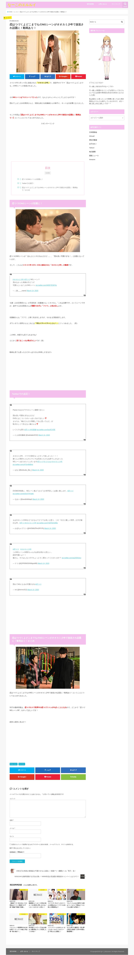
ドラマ (22, 764)
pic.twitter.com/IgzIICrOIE (46, 430)
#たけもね (47, 462)
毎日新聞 (92, 151)
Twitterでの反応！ (28, 183)
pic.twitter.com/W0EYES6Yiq (46, 285)
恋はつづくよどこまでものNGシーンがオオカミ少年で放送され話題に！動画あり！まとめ (49, 189)
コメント (12, 799)
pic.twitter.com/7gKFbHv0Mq (47, 523)
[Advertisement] (48, 142)
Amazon (92, 159)
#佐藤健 (33, 430)
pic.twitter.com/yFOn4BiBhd (23, 465)
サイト (12, 836)
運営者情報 (90, 4)
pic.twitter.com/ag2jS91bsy (71, 558)
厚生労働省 (93, 140)
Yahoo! (91, 148)
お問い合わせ (103, 4)
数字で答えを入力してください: (20, 848)
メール (12, 828)
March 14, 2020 (32, 291)
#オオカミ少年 (18, 279)
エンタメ (14, 764)
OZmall (91, 136)
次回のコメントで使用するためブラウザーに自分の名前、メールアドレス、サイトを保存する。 (42, 844)
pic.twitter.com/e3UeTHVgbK (23, 494)
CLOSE (48, 172)
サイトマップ (116, 4)
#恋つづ (27, 279)
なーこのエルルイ (22, 5)
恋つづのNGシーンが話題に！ (33, 179)
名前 (12, 820)
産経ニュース (94, 155)
